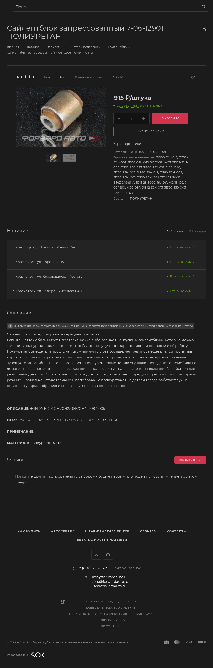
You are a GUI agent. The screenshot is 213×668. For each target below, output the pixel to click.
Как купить (28, 531)
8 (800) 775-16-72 (94, 568)
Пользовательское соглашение (110, 607)
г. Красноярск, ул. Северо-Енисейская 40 (47, 291)
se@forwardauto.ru (109, 586)
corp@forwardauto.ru (110, 581)
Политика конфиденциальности (110, 601)
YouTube (108, 555)
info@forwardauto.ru (110, 577)
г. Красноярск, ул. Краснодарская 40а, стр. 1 (48, 276)
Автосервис (63, 531)
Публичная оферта (110, 620)
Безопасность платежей (102, 539)
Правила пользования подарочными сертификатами (110, 613)
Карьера (148, 531)
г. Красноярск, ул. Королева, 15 (38, 262)
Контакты (176, 531)
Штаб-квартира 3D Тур (107, 531)
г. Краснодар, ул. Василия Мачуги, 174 (43, 247)
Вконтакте (96, 555)
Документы (110, 626)
